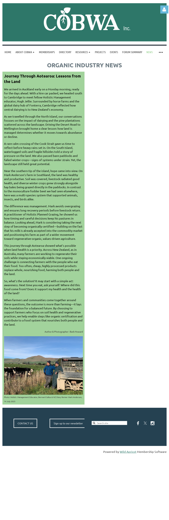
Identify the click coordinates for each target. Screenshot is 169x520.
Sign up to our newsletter (68, 423)
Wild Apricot (128, 451)
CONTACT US (25, 423)
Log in (164, 9)
